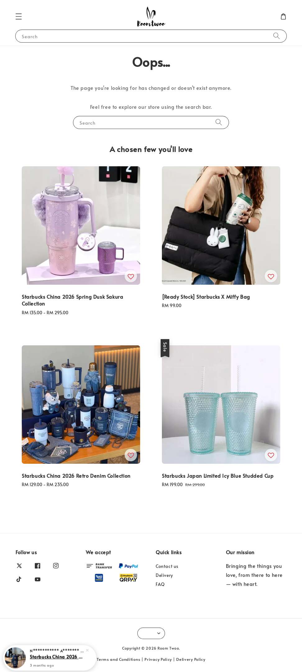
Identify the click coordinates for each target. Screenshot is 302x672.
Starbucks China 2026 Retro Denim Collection (57, 659)
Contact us (167, 566)
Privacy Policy (158, 659)
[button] (18, 16)
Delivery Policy (190, 659)
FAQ (160, 584)
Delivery (164, 575)
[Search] (276, 36)
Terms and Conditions (118, 659)
